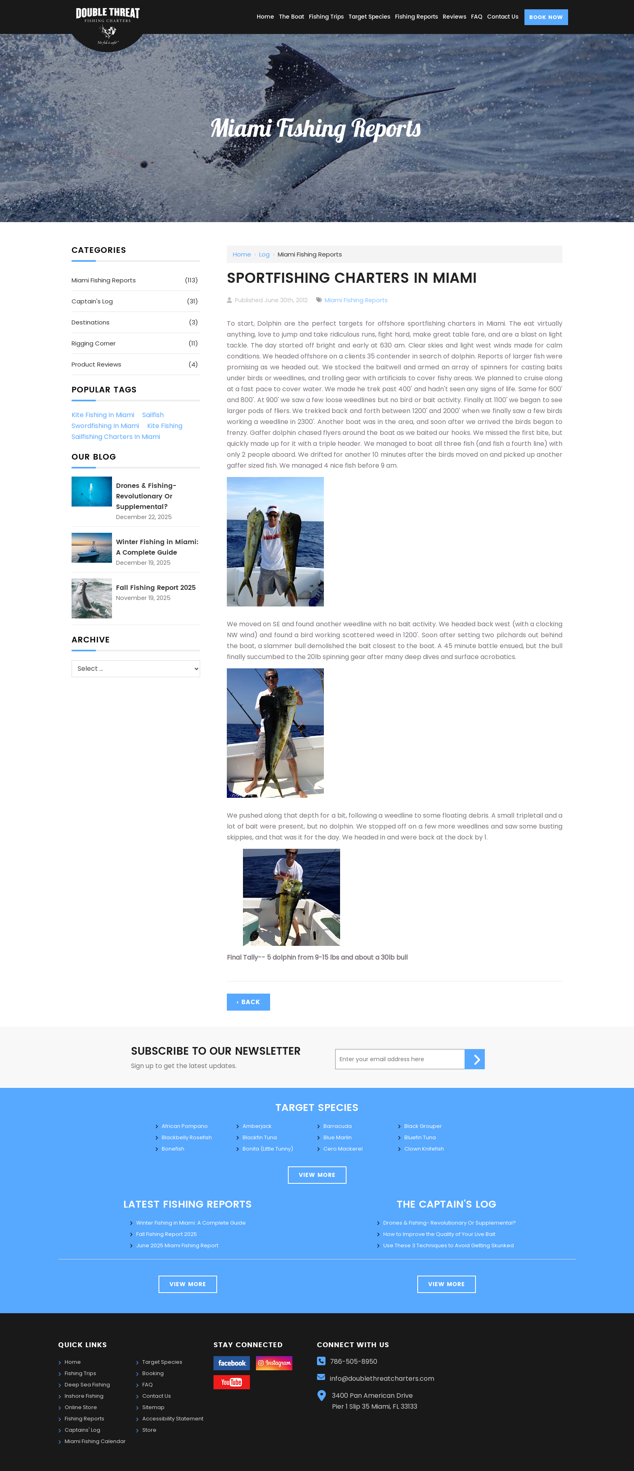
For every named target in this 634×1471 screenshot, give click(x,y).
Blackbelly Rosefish (187, 1137)
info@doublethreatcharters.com (383, 1378)
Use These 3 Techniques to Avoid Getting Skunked (448, 1245)
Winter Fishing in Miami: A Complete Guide (157, 547)
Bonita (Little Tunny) (268, 1149)
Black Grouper (423, 1126)
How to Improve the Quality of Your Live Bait (439, 1234)
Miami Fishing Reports (356, 300)
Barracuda (337, 1126)
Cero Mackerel (343, 1149)
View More (187, 1284)
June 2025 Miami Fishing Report (177, 1245)
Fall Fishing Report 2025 (156, 588)
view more (317, 1175)
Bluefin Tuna (420, 1137)
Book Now (546, 17)
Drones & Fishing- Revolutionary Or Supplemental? (146, 496)
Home (242, 254)
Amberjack (257, 1126)
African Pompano (185, 1126)
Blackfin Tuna (260, 1137)
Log (264, 254)
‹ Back (248, 1002)
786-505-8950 (353, 1361)
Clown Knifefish (424, 1149)
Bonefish (173, 1149)
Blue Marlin (337, 1137)
